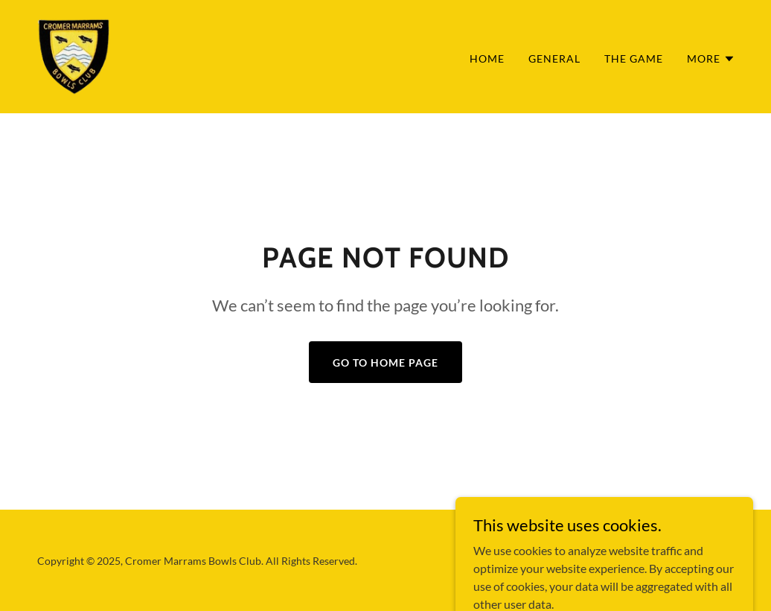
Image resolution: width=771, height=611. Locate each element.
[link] (73, 55)
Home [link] (487, 58)
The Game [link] (633, 58)
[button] (711, 59)
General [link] (554, 58)
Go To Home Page (385, 362)
